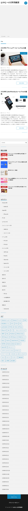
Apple (3, 210)
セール (5, 271)
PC (3, 217)
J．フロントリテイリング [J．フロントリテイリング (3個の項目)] (19, 330)
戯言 (3, 274)
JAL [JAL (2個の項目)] (8, 330)
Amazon (4, 202)
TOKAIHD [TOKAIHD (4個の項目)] (22, 340)
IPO (4, 293)
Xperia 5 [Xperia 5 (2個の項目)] (18, 343)
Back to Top (14, 497)
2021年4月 (4, 406)
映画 (3, 282)
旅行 (3, 278)
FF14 (5, 244)
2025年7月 (4, 375)
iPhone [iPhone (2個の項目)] (20, 327)
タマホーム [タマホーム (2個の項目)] (17, 350)
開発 (3, 305)
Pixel (5, 255)
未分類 (3, 286)
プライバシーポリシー (14, 502)
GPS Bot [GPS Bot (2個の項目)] (11, 327)
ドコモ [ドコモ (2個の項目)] (11, 354)
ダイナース (6, 233)
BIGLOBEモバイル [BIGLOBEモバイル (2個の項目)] (5, 323)
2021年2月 (4, 413)
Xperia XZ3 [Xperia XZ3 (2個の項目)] (4, 347)
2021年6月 (4, 398)
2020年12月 (5, 421)
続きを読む (21, 83)
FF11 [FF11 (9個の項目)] (12, 323)
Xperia (5, 263)
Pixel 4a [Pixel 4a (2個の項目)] (8, 340)
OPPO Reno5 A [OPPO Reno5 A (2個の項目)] (13, 337)
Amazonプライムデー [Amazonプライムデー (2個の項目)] (17, 320)
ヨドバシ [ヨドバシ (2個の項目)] (8, 357)
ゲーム (3, 236)
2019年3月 (4, 459)
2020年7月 (4, 440)
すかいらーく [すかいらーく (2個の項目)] (11, 347)
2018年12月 (5, 470)
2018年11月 (5, 474)
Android (5, 308)
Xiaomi (5, 259)
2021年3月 (4, 409)
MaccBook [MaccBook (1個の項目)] (12, 333)
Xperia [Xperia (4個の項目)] (13, 343)
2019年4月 (4, 455)
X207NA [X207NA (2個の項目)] (3, 343)
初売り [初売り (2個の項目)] (3, 360)
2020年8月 (4, 436)
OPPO (5, 252)
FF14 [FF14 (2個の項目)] (16, 323)
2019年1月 (4, 466)
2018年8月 (4, 485)
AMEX (5, 229)
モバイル (4, 248)
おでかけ (4, 221)
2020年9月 (4, 432)
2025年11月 (5, 372)
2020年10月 (5, 428)
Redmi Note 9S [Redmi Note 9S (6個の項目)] (15, 340)
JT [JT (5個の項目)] (11, 330)
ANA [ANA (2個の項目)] (25, 320)
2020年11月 (5, 425)
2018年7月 (4, 489)
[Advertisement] (14, 20)
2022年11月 (5, 394)
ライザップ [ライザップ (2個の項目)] (14, 357)
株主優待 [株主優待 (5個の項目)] (13, 360)
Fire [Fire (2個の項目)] (20, 323)
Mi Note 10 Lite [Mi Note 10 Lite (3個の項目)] (20, 333)
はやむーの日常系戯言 (10, 2)
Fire (9, 67)
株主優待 (6, 301)
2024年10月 (5, 387)
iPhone (5, 214)
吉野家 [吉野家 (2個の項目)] (7, 360)
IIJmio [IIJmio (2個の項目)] (16, 327)
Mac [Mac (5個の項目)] (7, 333)
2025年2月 (4, 379)
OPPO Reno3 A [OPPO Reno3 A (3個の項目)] (5, 337)
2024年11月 (5, 383)
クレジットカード (6, 225)
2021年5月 (4, 402)
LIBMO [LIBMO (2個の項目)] (3, 333)
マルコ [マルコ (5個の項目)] (3, 357)
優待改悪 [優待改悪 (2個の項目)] (21, 357)
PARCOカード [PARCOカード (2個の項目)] (22, 337)
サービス (6, 267)
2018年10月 (5, 478)
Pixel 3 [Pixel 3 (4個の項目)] (3, 340)
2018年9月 (4, 481)
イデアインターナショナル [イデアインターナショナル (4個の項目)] (7, 350)
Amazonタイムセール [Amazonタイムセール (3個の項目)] (6, 320)
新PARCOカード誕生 (12, 170)
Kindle (24, 53)
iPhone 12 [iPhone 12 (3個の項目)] (4, 330)
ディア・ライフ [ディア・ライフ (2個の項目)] (5, 354)
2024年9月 (4, 391)
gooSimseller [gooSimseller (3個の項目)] (4, 327)
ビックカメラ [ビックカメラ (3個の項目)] (23, 354)
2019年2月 (4, 463)
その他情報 (6, 297)
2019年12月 (5, 444)
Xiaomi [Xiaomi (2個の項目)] (8, 343)
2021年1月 (4, 417)
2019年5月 (4, 451)
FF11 (5, 240)
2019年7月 (4, 447)
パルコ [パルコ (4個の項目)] (16, 354)
